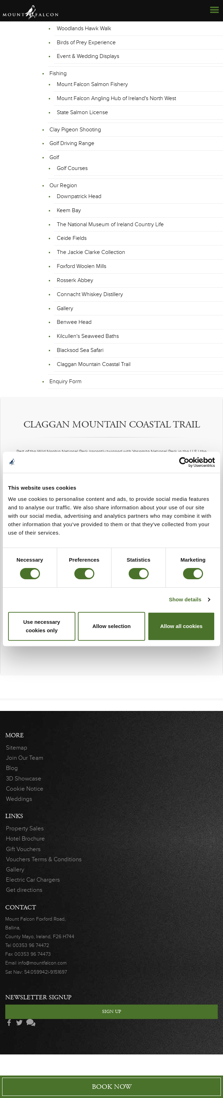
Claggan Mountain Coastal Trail (93, 364)
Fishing (58, 73)
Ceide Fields (72, 238)
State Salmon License (82, 112)
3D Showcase (23, 778)
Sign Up (111, 1011)
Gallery (65, 308)
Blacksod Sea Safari (80, 350)
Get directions (24, 890)
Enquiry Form (65, 381)
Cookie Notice (24, 788)
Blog (12, 768)
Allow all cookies (181, 626)
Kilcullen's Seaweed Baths (88, 336)
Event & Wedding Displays (88, 56)
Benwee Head (74, 322)
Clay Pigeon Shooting (75, 129)
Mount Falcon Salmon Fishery (92, 84)
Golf (54, 157)
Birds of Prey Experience (86, 42)
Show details (185, 599)
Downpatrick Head (79, 196)
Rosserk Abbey (75, 280)
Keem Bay (69, 210)
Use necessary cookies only (41, 626)
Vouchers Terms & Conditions (44, 859)
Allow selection (111, 626)
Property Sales (25, 828)
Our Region (63, 185)
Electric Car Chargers (33, 879)
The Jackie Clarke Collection (91, 252)
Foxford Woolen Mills (81, 266)
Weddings (19, 799)
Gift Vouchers (23, 849)
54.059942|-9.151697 (45, 972)
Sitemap (16, 747)
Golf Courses (72, 168)
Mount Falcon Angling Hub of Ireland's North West (116, 98)
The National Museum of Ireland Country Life (110, 224)
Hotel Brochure (25, 838)
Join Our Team (24, 758)
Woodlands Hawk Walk (84, 28)
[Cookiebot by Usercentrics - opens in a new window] (184, 462)
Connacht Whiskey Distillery (90, 294)
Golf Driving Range (71, 143)
